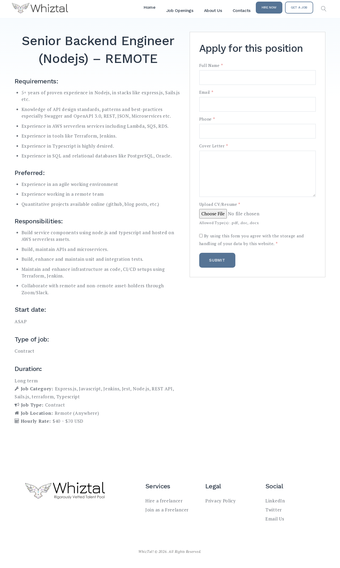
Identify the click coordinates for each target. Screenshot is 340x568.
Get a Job (299, 7)
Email (206, 92)
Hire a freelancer (164, 501)
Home (149, 7)
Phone (207, 119)
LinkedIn (275, 501)
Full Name (211, 65)
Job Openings (179, 10)
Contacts (241, 10)
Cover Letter (213, 146)
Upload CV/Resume (220, 204)
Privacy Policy (220, 501)
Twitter (273, 510)
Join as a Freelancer (167, 510)
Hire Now (269, 7)
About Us (213, 10)
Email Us (274, 519)
